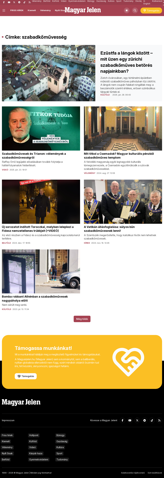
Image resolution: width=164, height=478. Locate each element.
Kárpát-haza (35, 453)
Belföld (5, 459)
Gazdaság (62, 441)
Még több (82, 319)
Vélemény (45, 10)
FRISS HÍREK (17, 10)
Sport (59, 453)
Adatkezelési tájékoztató (133, 473)
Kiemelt (32, 10)
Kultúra (60, 447)
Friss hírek (7, 435)
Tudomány (62, 459)
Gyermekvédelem (38, 459)
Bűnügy (61, 435)
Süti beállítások (155, 473)
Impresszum (8, 420)
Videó (32, 447)
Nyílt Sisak (60, 10)
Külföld (33, 441)
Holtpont (33, 435)
